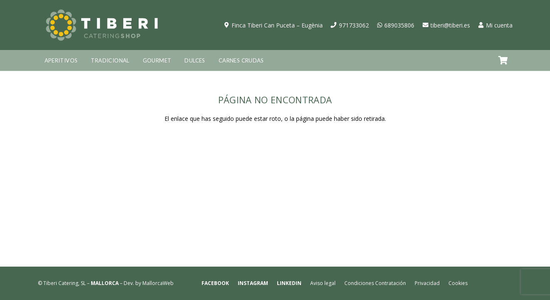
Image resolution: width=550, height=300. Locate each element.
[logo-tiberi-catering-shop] (102, 25)
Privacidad (427, 283)
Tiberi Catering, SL (64, 283)
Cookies (458, 283)
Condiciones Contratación (375, 283)
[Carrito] (503, 60)
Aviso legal (323, 283)
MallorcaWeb (158, 283)
